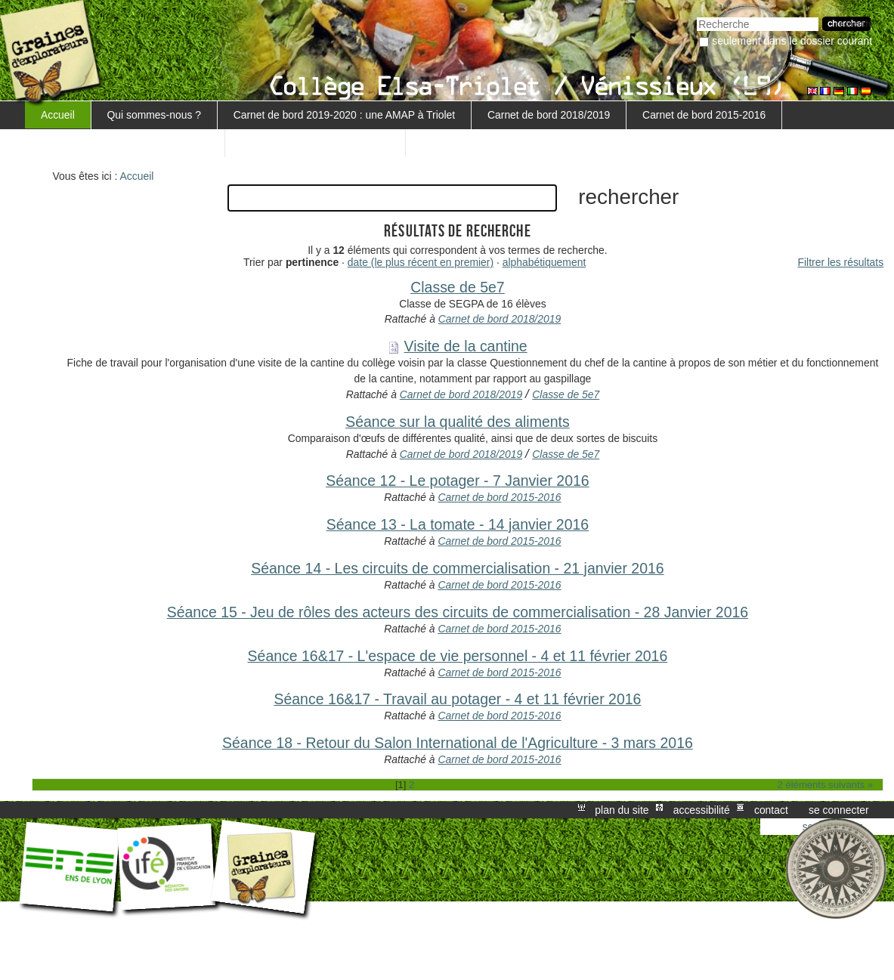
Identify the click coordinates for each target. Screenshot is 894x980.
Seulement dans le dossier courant (792, 41)
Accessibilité (701, 810)
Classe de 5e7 (457, 287)
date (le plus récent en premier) (420, 262)
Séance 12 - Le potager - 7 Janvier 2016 (457, 480)
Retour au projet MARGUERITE (315, 143)
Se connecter (839, 810)
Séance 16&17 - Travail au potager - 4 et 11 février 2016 (457, 699)
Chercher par (696, 15)
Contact (771, 810)
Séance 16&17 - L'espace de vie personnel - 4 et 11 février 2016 (458, 656)
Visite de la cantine (465, 346)
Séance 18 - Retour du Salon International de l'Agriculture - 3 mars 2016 (457, 742)
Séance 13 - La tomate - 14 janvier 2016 (457, 524)
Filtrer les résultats (841, 262)
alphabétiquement (544, 262)
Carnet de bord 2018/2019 (548, 115)
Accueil (58, 115)
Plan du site (621, 810)
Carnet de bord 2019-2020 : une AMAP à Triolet (345, 115)
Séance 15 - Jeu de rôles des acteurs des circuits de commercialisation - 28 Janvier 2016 (457, 612)
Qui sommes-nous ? (154, 115)
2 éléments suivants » (826, 784)
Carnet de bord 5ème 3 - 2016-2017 (125, 143)
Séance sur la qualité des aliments (457, 421)
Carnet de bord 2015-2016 (704, 115)
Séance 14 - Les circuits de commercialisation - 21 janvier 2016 (457, 568)
